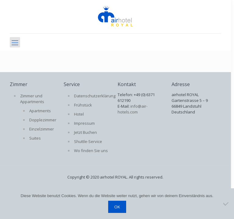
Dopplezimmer (42, 120)
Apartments (40, 110)
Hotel (79, 114)
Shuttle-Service (88, 141)
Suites (35, 138)
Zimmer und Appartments (32, 98)
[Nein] (226, 204)
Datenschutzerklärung (93, 96)
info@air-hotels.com (132, 109)
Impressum (84, 123)
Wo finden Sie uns (91, 150)
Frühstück (83, 105)
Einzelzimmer (41, 129)
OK (117, 207)
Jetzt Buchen (85, 132)
